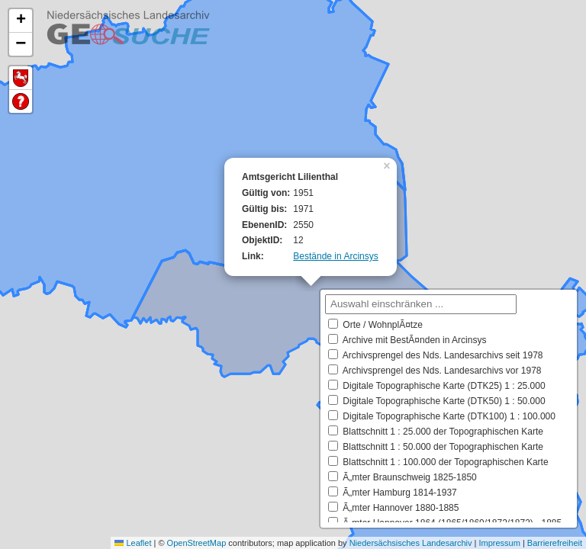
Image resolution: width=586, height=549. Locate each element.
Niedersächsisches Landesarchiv (410, 542)
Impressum (499, 542)
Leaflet (132, 542)
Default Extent (20, 78)
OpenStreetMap (197, 542)
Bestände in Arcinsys (335, 256)
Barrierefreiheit (554, 542)
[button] (388, 165)
